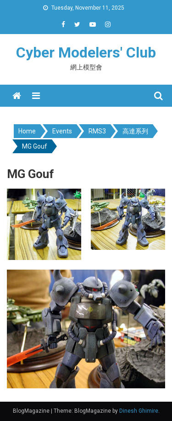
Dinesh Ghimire (138, 411)
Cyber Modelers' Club (86, 52)
